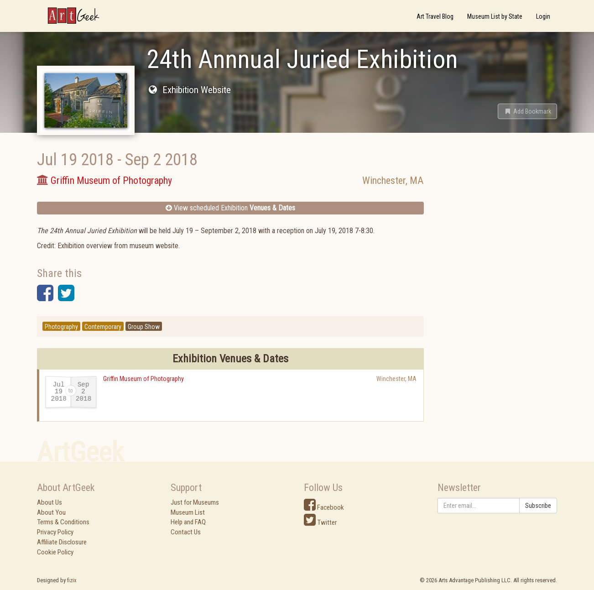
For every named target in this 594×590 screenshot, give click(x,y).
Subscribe (538, 505)
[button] (527, 111)
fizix (72, 580)
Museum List (188, 512)
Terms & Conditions (63, 522)
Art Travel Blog (435, 16)
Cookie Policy (55, 552)
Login (543, 16)
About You (51, 512)
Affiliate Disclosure (62, 542)
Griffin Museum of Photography (143, 378)
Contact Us (186, 532)
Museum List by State (494, 16)
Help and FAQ (188, 522)
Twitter (320, 522)
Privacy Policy (55, 532)
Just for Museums (195, 502)
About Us (49, 502)
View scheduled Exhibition (230, 208)
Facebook (324, 507)
